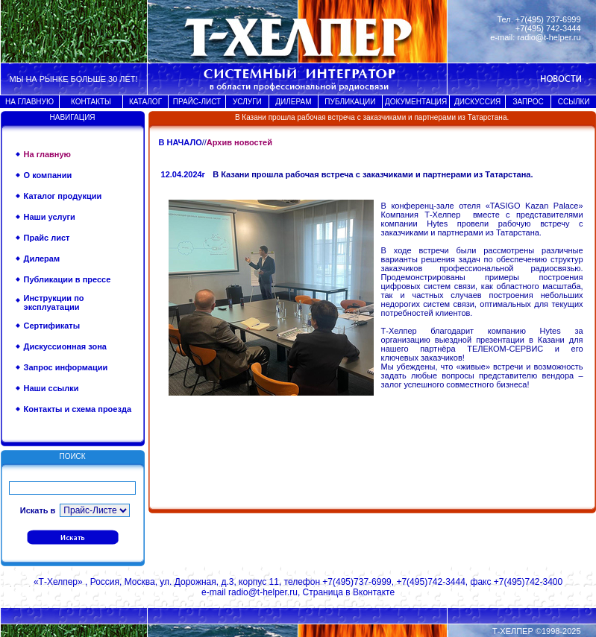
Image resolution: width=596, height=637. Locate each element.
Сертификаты (52, 325)
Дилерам (42, 258)
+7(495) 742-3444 (548, 28)
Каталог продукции (63, 195)
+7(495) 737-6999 (548, 19)
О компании (48, 175)
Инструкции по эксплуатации (54, 302)
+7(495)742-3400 (528, 582)
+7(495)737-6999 (356, 582)
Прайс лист (47, 237)
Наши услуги (49, 216)
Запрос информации (66, 367)
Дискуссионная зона (65, 346)
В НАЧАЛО (180, 142)
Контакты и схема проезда (77, 409)
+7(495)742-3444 (430, 582)
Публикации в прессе (67, 279)
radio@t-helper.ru (548, 37)
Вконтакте (374, 592)
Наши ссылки (51, 388)
